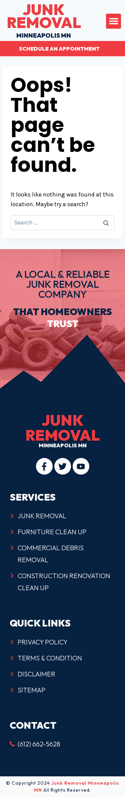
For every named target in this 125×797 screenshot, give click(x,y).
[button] (113, 21)
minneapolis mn (44, 24)
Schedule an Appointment (59, 48)
